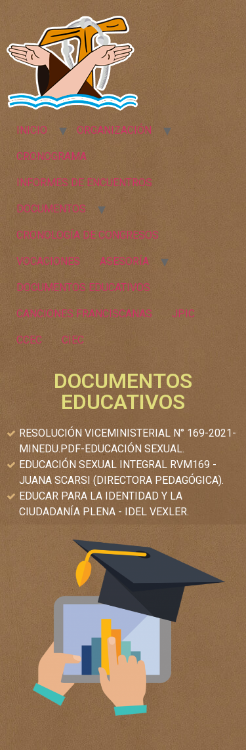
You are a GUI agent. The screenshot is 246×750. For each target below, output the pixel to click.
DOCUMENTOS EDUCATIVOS (83, 287)
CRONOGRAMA (51, 156)
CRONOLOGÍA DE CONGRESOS (87, 235)
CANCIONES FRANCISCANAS (84, 313)
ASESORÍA (124, 261)
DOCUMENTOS (51, 209)
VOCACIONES (48, 261)
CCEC (29, 340)
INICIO (31, 130)
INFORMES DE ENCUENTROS (84, 182)
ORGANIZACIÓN (114, 130)
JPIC (183, 313)
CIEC (73, 340)
